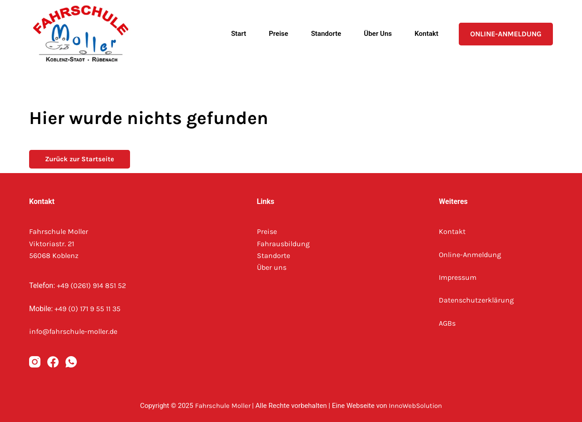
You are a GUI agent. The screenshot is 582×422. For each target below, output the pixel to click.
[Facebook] (53, 361)
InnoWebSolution (415, 406)
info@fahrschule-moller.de (73, 331)
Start (238, 34)
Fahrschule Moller (223, 406)
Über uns (377, 34)
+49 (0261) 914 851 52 (91, 285)
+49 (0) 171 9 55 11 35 (87, 308)
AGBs (447, 323)
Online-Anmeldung (506, 34)
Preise (278, 34)
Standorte (326, 34)
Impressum (458, 277)
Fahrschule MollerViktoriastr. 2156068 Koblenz (58, 243)
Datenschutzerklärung (476, 300)
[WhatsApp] (71, 361)
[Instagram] (34, 361)
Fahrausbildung (283, 243)
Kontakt (426, 34)
